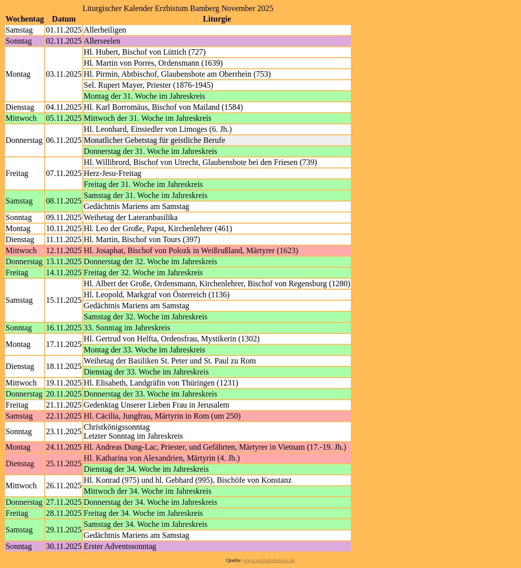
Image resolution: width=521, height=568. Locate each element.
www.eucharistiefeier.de (269, 560)
